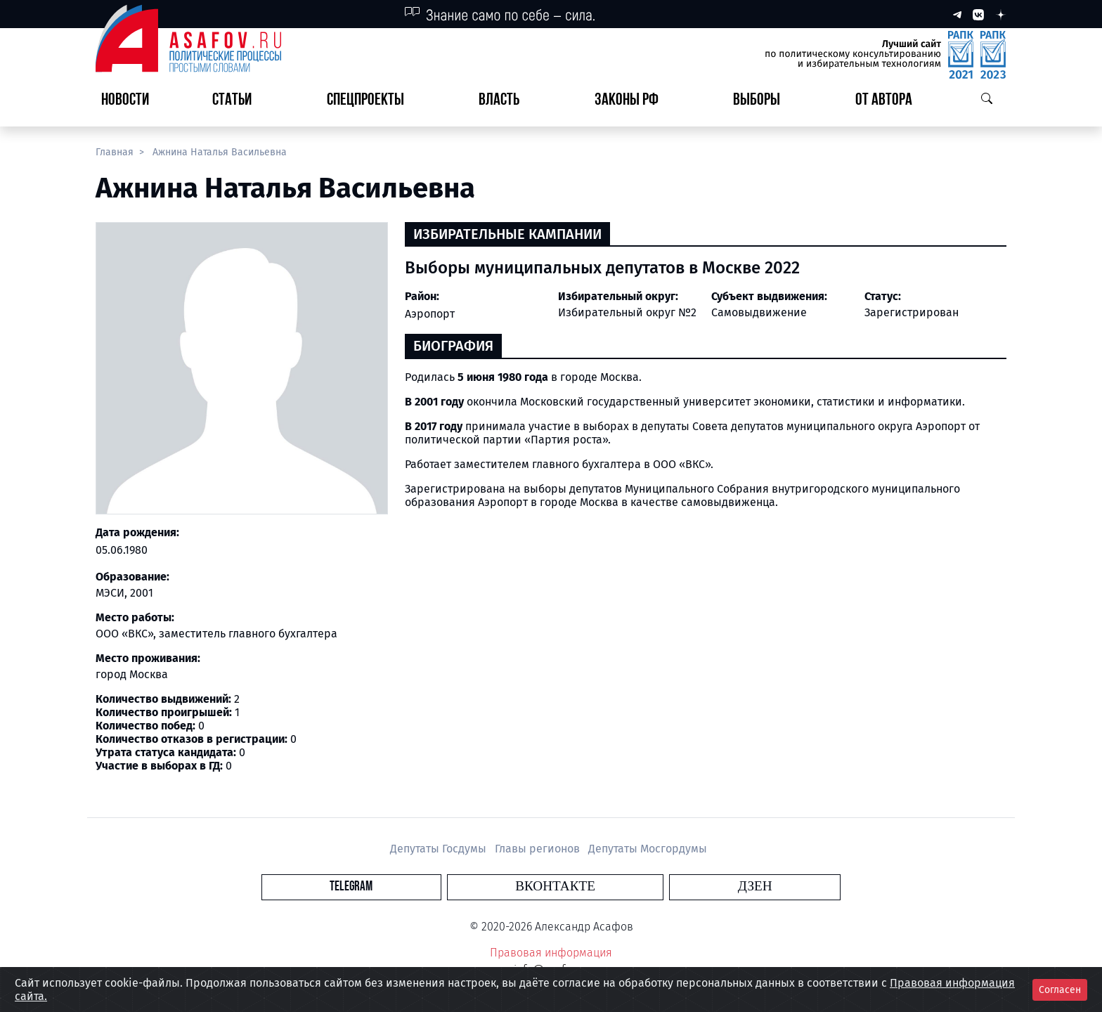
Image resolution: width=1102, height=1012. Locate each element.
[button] (237, 101)
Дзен (636, 886)
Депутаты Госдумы (439, 848)
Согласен (1060, 990)
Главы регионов (539, 848)
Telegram (469, 886)
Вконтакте (555, 886)
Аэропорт (430, 313)
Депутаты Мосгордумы (647, 848)
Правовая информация (551, 952)
